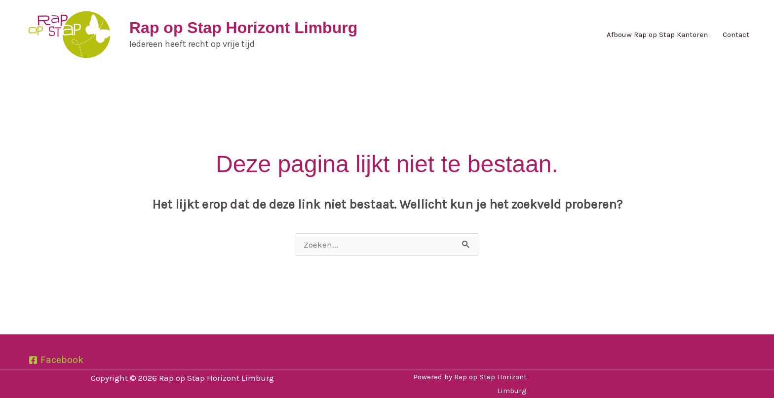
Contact (736, 34)
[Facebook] (56, 360)
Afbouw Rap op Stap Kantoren (657, 34)
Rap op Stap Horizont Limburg (243, 27)
